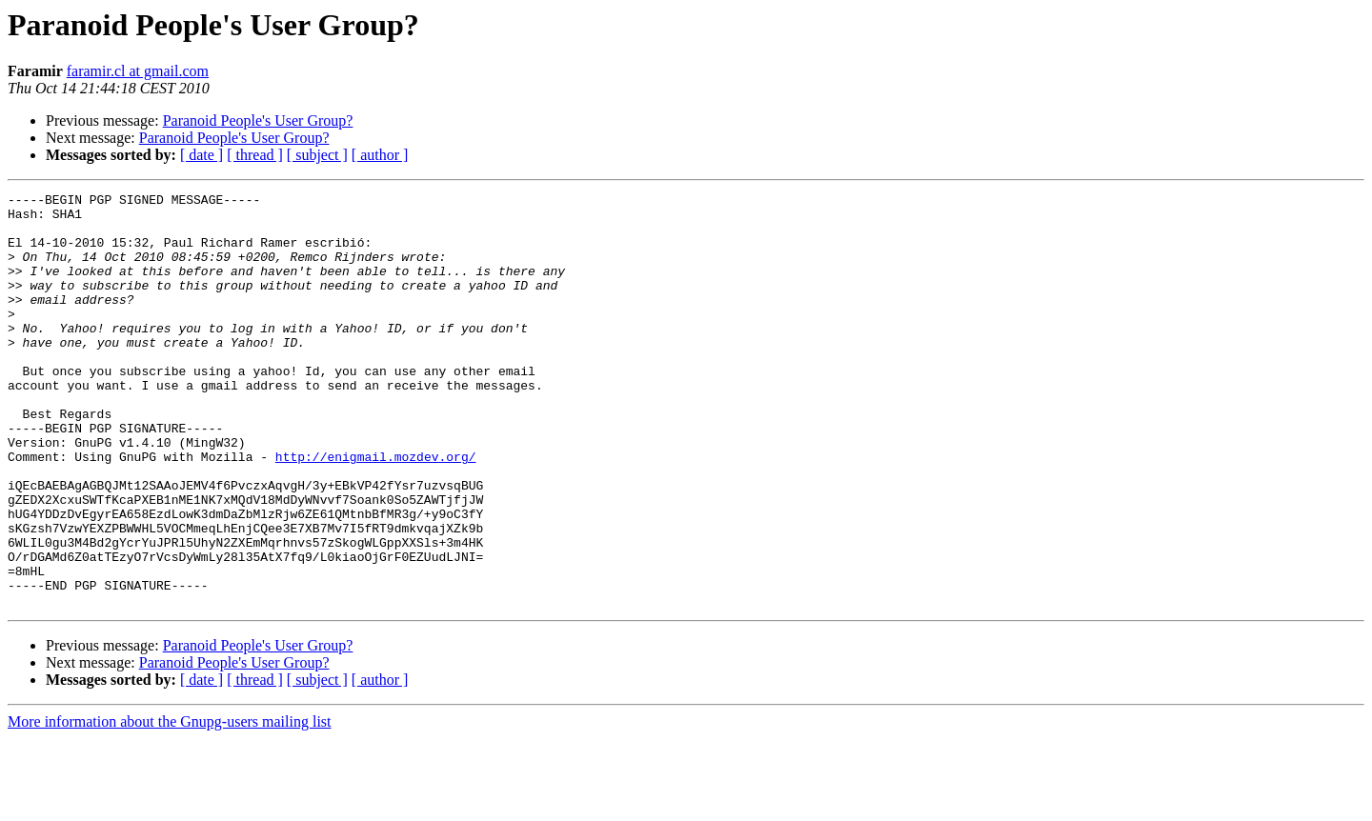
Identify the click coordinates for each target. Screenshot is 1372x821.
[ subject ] (317, 155)
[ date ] (201, 155)
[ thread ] (255, 155)
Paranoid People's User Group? (258, 120)
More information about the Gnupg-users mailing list (170, 804)
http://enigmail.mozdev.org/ (375, 510)
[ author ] (380, 155)
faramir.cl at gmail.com (138, 71)
